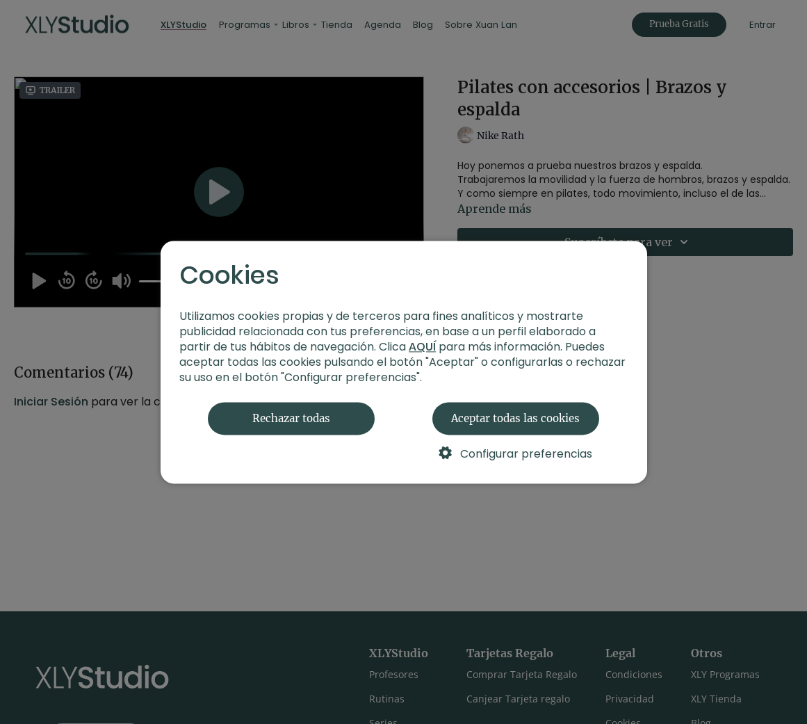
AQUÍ (422, 347)
